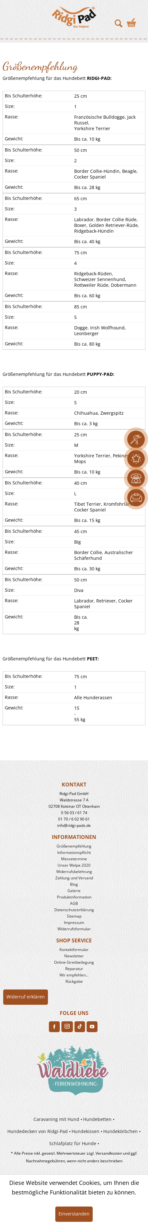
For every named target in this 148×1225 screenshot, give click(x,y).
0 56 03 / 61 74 (74, 812)
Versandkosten (109, 1153)
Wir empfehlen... (74, 975)
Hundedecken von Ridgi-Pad (37, 1131)
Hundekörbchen (120, 1131)
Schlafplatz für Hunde (72, 1143)
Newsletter (74, 956)
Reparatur (74, 968)
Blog (74, 884)
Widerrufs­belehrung (74, 871)
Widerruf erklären (25, 997)
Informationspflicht (74, 852)
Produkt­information (74, 897)
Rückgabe (74, 981)
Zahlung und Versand (74, 878)
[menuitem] (12, 15)
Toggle (14, 16)
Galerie (74, 890)
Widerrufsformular (74, 929)
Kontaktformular (74, 949)
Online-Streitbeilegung (74, 962)
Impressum (74, 922)
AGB (74, 903)
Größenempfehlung (74, 846)
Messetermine (74, 859)
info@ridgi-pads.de (74, 825)
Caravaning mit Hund (56, 1119)
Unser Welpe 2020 (74, 865)
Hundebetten (97, 1119)
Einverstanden (74, 1214)
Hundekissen (85, 1131)
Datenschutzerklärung (74, 909)
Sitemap (74, 916)
